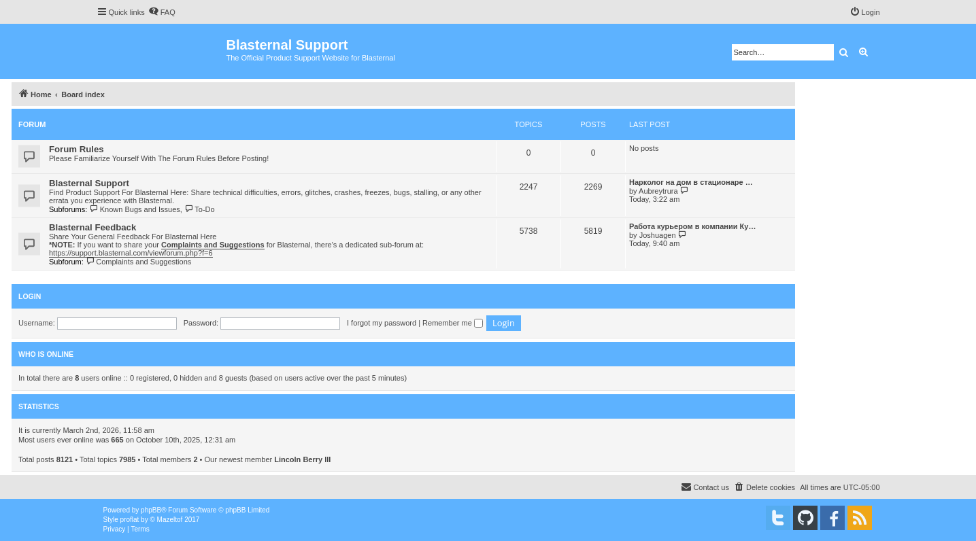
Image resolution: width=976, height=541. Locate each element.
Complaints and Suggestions (138, 262)
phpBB (151, 510)
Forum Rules (76, 149)
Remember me (452, 323)
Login (29, 296)
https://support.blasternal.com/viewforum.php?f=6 (131, 253)
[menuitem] (161, 12)
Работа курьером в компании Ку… (692, 226)
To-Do (199, 209)
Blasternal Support (89, 183)
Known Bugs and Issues (134, 209)
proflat (129, 519)
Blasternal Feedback (92, 227)
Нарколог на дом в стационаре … (691, 182)
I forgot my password (381, 323)
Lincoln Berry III (302, 459)
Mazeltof (170, 519)
